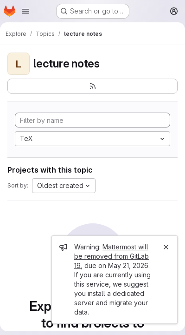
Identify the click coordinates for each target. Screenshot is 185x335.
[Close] (166, 247)
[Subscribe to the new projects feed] (92, 86)
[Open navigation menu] (25, 11)
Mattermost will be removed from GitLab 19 (111, 256)
